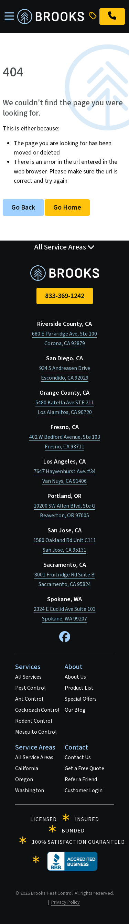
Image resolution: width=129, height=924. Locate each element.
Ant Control (29, 699)
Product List (79, 688)
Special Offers (81, 699)
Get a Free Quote (84, 768)
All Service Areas (34, 757)
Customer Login (84, 790)
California (26, 768)
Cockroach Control (37, 710)
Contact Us (78, 757)
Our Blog (75, 710)
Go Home (67, 207)
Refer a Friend (81, 779)
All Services (28, 677)
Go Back (23, 207)
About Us (75, 677)
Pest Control (30, 688)
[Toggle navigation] (9, 16)
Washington (29, 790)
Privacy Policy (65, 902)
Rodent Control (33, 721)
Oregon (24, 779)
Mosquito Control (36, 732)
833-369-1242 (64, 296)
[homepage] (50, 16)
